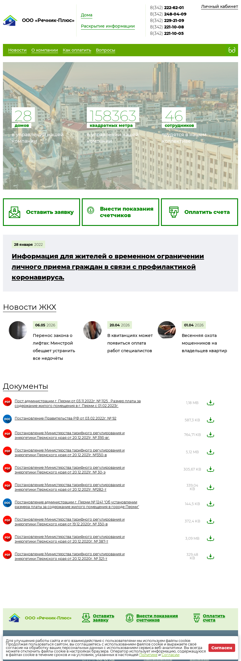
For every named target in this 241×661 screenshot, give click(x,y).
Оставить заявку (103, 618)
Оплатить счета (214, 618)
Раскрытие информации (108, 26)
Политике (148, 655)
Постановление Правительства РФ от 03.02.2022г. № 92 (65, 418)
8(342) (167, 7)
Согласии (170, 655)
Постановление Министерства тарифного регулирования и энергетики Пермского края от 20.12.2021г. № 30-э (70, 469)
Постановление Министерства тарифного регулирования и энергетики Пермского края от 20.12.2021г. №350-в (70, 452)
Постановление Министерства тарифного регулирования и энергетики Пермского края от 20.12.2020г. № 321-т (70, 556)
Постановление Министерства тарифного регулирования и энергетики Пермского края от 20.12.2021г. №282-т (70, 487)
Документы (25, 386)
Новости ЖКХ (29, 307)
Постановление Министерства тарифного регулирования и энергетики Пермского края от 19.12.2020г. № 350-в (70, 521)
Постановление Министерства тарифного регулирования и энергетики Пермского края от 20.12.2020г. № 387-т (70, 539)
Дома (86, 15)
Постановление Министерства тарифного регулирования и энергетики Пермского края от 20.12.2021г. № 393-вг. (70, 435)
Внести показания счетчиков (157, 618)
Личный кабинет (219, 6)
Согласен (221, 647)
